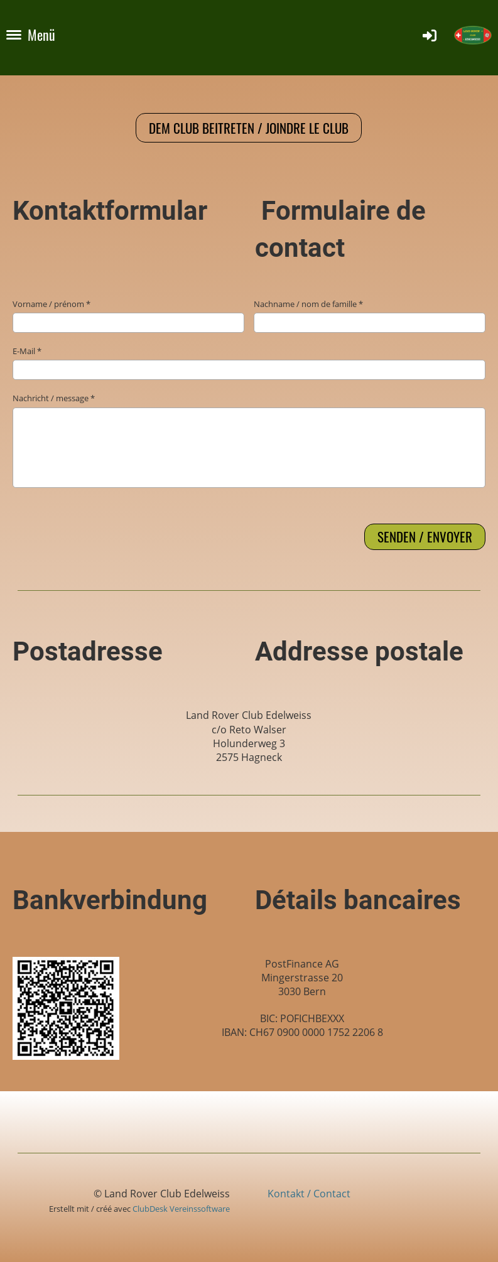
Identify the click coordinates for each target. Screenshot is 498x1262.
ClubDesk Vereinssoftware (181, 1208)
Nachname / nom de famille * (369, 315)
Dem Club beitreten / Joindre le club (249, 128)
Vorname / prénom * (128, 315)
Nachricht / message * (249, 439)
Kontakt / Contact (309, 1193)
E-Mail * (249, 362)
